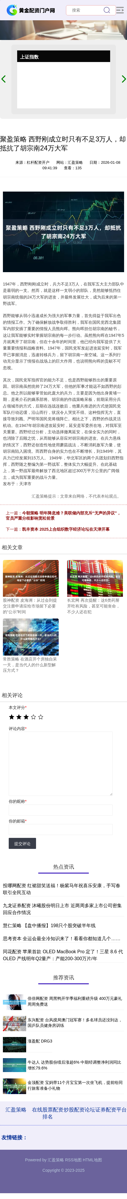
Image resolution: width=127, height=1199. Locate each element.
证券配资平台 (111, 1110)
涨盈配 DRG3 (40, 1041)
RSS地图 (73, 1160)
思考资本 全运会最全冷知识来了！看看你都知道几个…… (61, 938)
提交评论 (22, 843)
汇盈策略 (16, 1110)
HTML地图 (92, 1160)
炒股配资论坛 (79, 1110)
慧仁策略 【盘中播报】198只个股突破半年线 (49, 925)
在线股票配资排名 (47, 1113)
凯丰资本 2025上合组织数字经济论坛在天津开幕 (66, 529)
